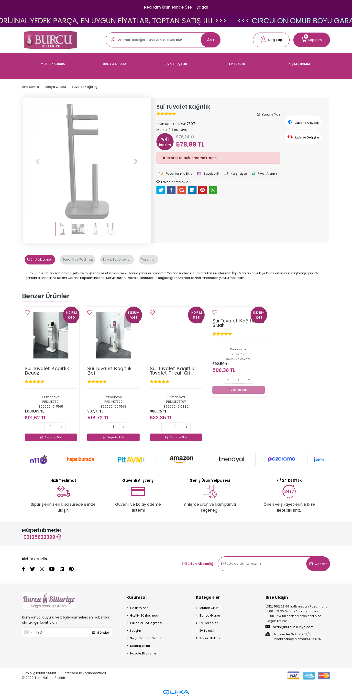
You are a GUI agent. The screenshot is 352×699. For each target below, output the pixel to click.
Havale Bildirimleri (144, 653)
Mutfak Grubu (209, 608)
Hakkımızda (139, 608)
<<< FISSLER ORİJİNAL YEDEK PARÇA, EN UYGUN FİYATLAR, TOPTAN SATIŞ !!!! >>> (184, 21)
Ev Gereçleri (209, 623)
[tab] (40, 259)
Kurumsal (136, 597)
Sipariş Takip (140, 646)
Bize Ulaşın (276, 597)
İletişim (135, 631)
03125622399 (42, 537)
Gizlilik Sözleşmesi (144, 615)
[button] (271, 40)
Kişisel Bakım (209, 638)
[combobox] (27, 632)
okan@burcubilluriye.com (289, 627)
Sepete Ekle (51, 431)
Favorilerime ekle (172, 182)
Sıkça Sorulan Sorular (147, 638)
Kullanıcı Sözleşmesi (146, 623)
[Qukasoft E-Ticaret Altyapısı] (176, 693)
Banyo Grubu (209, 615)
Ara (210, 40)
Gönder (318, 564)
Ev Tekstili (206, 631)
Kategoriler (208, 597)
